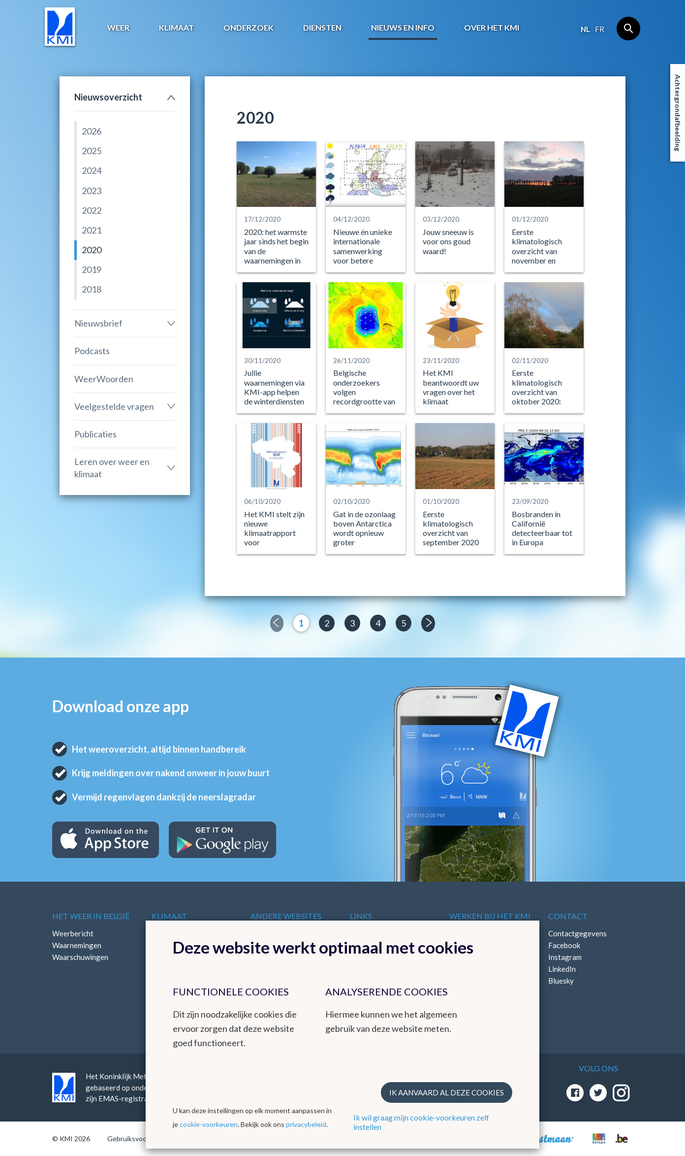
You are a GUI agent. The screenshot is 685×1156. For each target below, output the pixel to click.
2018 (91, 289)
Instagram (565, 957)
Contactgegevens (577, 933)
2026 (91, 131)
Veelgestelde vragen (114, 406)
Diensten (322, 27)
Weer (118, 27)
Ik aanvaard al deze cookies (446, 1092)
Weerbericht (72, 933)
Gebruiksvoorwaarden (141, 1138)
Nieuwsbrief (98, 323)
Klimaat (176, 27)
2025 (91, 150)
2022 (91, 210)
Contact (568, 916)
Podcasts (92, 350)
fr (599, 29)
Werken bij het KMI (489, 916)
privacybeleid (306, 1124)
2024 (91, 170)
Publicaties (95, 434)
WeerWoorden (103, 378)
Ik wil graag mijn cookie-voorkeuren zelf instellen (421, 1122)
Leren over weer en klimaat (112, 467)
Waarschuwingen (80, 957)
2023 (91, 190)
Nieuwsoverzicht (108, 97)
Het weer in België (90, 916)
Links (361, 916)
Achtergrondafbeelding (678, 112)
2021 (91, 230)
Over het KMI (491, 27)
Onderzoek (248, 27)
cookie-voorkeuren (209, 1124)
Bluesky (561, 980)
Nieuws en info (403, 27)
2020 (91, 249)
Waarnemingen (76, 945)
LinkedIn (562, 968)
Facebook (564, 945)
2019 (91, 269)
